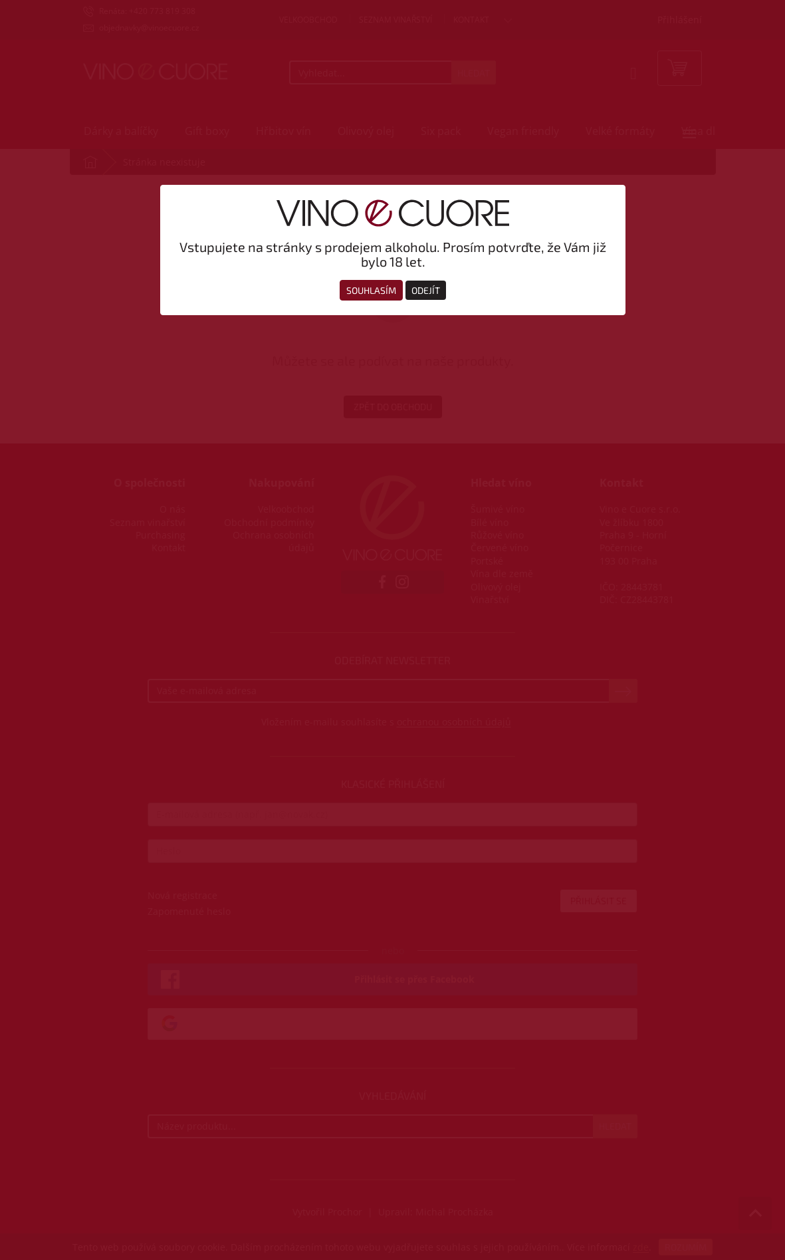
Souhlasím (371, 290)
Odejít (425, 290)
